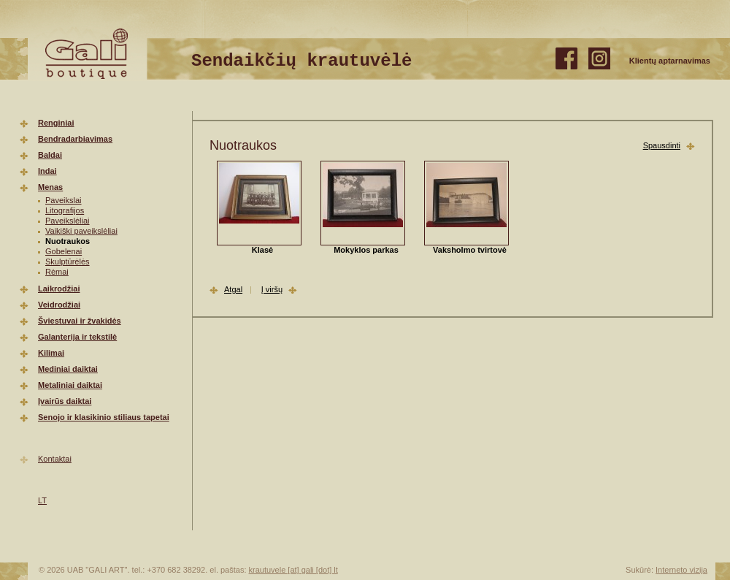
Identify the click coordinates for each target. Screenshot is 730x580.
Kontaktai (55, 458)
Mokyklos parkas (366, 249)
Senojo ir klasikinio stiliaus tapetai (103, 417)
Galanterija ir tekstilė (77, 336)
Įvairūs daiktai (64, 401)
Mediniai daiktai (68, 369)
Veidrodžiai (59, 304)
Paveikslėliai (67, 220)
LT (42, 500)
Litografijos (64, 210)
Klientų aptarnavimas (669, 60)
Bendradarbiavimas (75, 138)
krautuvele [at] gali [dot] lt (293, 569)
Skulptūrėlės (67, 261)
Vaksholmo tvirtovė (470, 249)
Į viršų (272, 289)
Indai (47, 171)
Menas (50, 187)
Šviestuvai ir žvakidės (79, 320)
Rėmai (57, 271)
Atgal (233, 289)
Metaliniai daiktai (70, 385)
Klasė (262, 249)
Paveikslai (63, 200)
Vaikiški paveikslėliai (81, 230)
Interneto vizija (681, 569)
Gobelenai (63, 251)
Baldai (50, 154)
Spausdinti (661, 145)
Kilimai (51, 352)
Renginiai (56, 122)
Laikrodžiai (59, 288)
